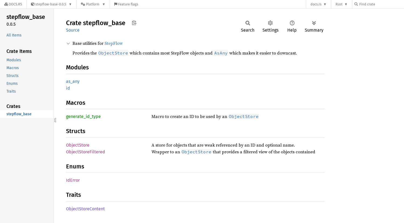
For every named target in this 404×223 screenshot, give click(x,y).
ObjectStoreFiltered (85, 151)
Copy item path (134, 22)
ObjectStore (77, 145)
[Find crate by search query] (381, 4)
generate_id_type (83, 116)
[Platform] (93, 4)
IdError (73, 180)
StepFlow (114, 43)
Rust (339, 4)
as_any (73, 81)
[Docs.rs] (13, 4)
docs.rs (316, 4)
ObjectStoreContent (85, 208)
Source (73, 30)
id (68, 88)
